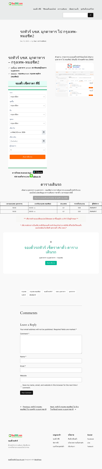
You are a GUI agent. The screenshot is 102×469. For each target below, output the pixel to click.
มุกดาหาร (72, 291)
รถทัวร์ (24, 295)
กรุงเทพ (24, 291)
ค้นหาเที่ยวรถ (51, 263)
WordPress (37, 459)
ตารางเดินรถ (42, 41)
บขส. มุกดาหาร (60, 291)
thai (35, 41)
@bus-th (35, 177)
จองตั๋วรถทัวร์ (48, 291)
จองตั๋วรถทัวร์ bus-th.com (16, 459)
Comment (24, 334)
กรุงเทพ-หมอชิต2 (35, 291)
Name (23, 357)
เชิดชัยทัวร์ (32, 295)
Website (23, 376)
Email (23, 366)
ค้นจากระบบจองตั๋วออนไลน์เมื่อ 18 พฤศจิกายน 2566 (51, 198)
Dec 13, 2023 (24, 41)
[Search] (90, 15)
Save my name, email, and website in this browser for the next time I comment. (50, 386)
